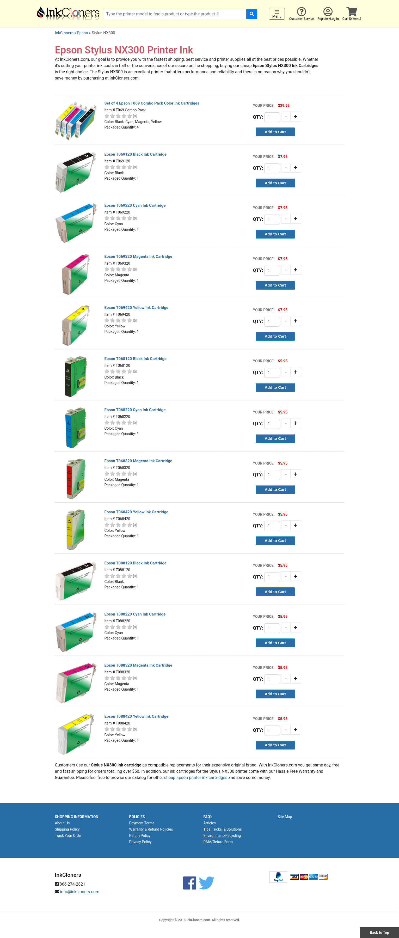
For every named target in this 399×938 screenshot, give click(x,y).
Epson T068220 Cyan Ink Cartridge (135, 409)
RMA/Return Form (218, 842)
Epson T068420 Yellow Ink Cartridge (136, 512)
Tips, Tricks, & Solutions (223, 829)
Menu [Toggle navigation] (276, 14)
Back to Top (379, 932)
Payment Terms (142, 823)
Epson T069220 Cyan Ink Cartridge (135, 205)
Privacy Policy (140, 842)
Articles (210, 823)
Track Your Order (68, 835)
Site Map (285, 817)
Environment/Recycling (222, 835)
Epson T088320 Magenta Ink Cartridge (138, 665)
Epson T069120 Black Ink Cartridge (136, 154)
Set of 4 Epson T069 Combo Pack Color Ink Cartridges (152, 103)
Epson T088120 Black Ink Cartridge (136, 563)
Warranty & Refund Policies (151, 829)
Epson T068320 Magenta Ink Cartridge (138, 461)
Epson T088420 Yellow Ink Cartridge (136, 716)
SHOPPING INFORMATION (77, 817)
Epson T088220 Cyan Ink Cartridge (135, 614)
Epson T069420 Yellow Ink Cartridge (136, 307)
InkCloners (64, 33)
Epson (82, 33)
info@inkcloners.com (79, 891)
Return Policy (140, 835)
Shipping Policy (67, 829)
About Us (62, 823)
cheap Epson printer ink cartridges (196, 777)
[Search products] (175, 14)
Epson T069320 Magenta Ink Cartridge (138, 256)
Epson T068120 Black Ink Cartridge (136, 358)
